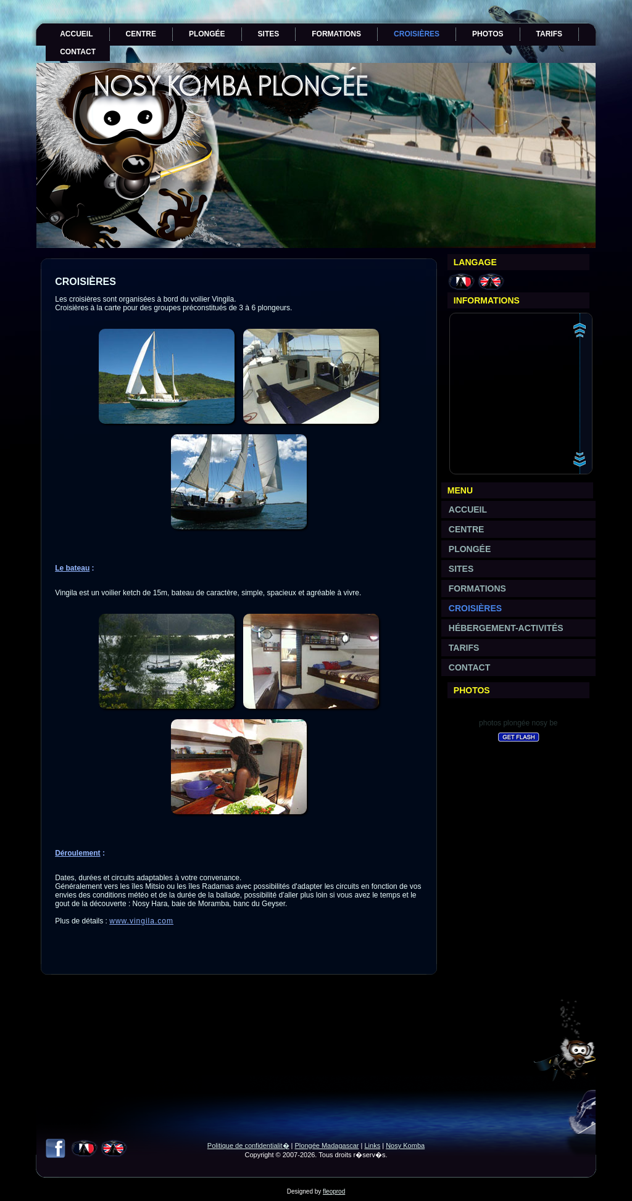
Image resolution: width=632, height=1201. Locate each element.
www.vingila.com (141, 921)
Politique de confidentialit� (248, 1145)
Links (372, 1145)
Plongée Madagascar (327, 1145)
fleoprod (334, 1191)
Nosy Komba (405, 1145)
